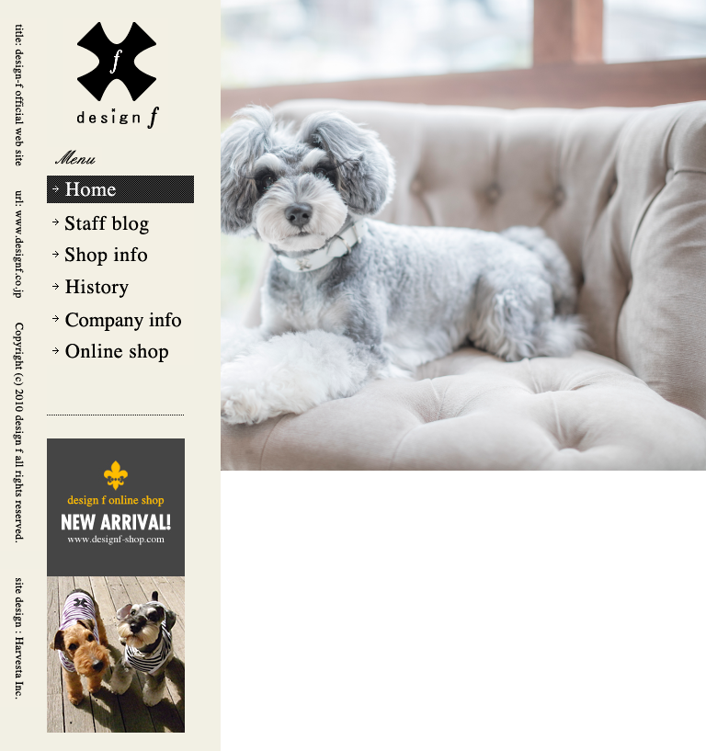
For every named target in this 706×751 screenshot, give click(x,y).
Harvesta (23, 638)
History (120, 285)
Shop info (120, 253)
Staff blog (120, 222)
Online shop (120, 349)
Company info (120, 316)
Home (120, 191)
